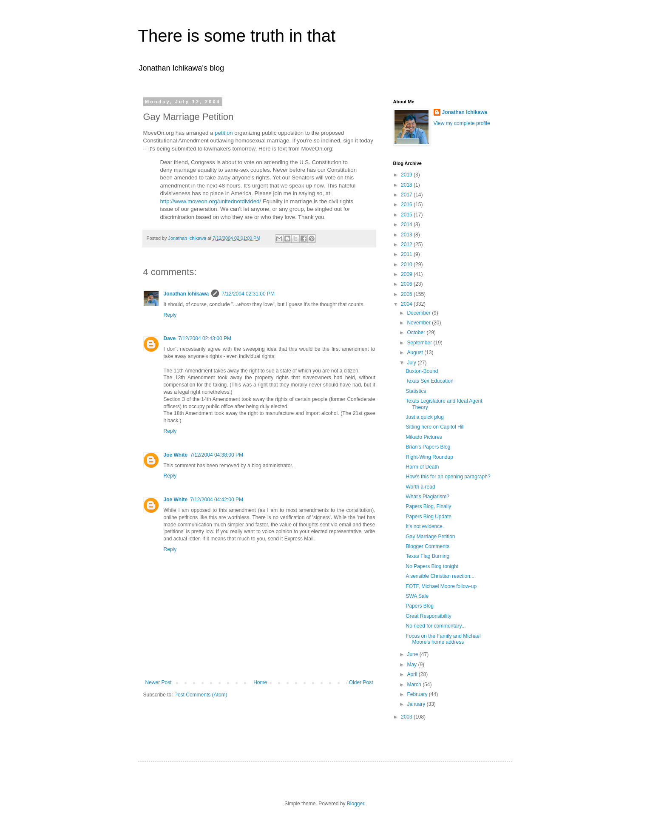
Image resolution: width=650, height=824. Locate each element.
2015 (407, 215)
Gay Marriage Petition (430, 537)
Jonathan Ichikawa (186, 294)
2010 (407, 264)
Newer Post (158, 682)
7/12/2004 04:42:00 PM (216, 500)
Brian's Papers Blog (428, 447)
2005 (407, 294)
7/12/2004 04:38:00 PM (216, 455)
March (415, 685)
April (412, 674)
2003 (407, 717)
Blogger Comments (427, 546)
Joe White (176, 455)
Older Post (361, 682)
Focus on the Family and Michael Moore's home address (443, 639)
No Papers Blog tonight (432, 566)
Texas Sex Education (429, 381)
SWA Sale (417, 596)
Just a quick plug (424, 417)
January (416, 704)
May (412, 665)
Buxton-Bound (422, 371)
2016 (407, 204)
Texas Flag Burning (427, 556)
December (419, 313)
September (420, 343)
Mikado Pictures (424, 437)
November (419, 323)
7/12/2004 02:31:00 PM (248, 294)
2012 (407, 244)
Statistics (416, 391)
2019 (407, 175)
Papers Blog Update (428, 517)
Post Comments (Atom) (200, 695)
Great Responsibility (428, 616)
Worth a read (420, 487)
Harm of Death (422, 467)
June (413, 654)
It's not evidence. (425, 526)
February (418, 694)
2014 (407, 224)
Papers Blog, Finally (428, 506)
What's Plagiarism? (427, 497)
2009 (407, 274)
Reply (170, 315)
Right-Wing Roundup (429, 457)
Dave (170, 338)
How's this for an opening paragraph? (448, 477)
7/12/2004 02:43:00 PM (204, 338)
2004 (407, 304)
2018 (407, 185)
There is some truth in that (237, 35)
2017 (407, 195)
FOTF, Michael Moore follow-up (441, 586)
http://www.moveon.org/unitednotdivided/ (211, 201)
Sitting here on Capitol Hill (435, 427)
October (416, 332)
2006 (407, 284)
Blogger (355, 804)
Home (260, 682)
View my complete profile (462, 123)
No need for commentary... (436, 626)
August (415, 352)
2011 (407, 254)
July (412, 363)
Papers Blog (419, 606)
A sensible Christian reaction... (440, 576)
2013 (407, 235)
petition (224, 133)
